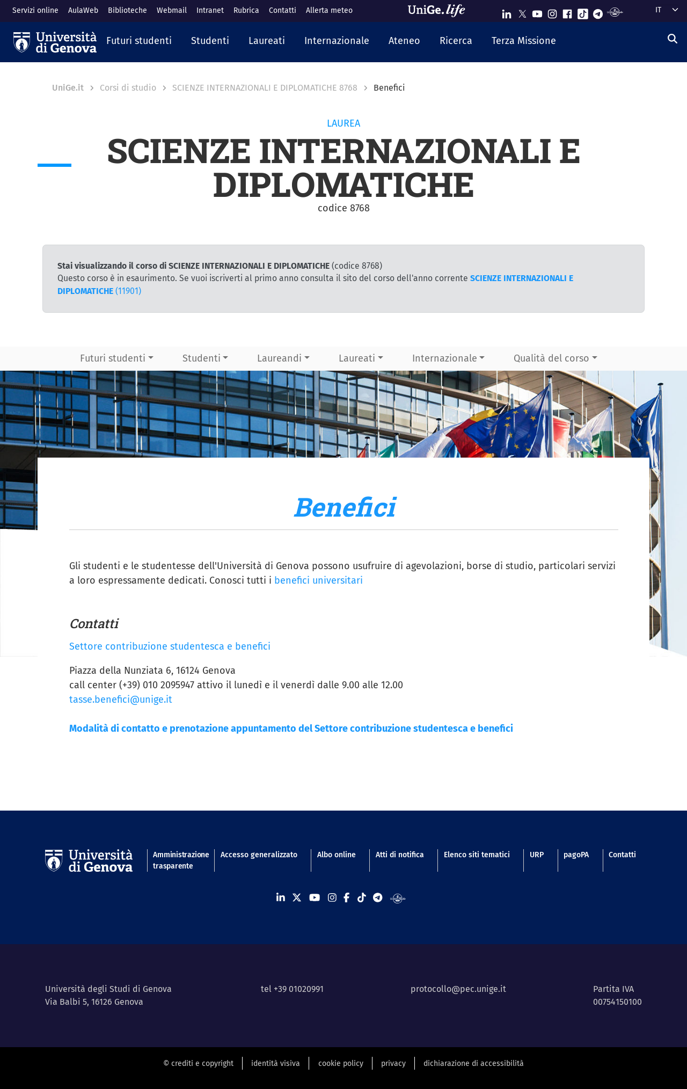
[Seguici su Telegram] (598, 11)
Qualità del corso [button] (551, 358)
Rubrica (246, 10)
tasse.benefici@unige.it (120, 699)
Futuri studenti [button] (112, 358)
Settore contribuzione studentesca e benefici (170, 646)
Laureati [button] (357, 358)
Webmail (172, 10)
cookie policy (340, 1063)
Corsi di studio (128, 88)
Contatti (282, 10)
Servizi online (35, 10)
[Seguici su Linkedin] (507, 11)
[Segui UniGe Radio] (615, 11)
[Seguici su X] (522, 11)
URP (537, 854)
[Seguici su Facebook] (567, 11)
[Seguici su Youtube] (537, 11)
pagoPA (576, 854)
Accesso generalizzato (259, 854)
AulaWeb (83, 10)
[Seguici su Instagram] (552, 11)
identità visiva (275, 1063)
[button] (139, 42)
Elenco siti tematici (477, 854)
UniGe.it (68, 88)
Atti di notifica (400, 854)
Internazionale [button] (444, 358)
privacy (393, 1063)
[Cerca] (672, 39)
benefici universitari (318, 580)
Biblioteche (127, 10)
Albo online (336, 854)
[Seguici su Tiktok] (583, 11)
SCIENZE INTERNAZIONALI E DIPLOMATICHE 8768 (264, 88)
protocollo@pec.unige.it (458, 989)
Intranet (210, 10)
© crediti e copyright (198, 1063)
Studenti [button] (201, 358)
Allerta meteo (329, 10)
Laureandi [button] (279, 358)
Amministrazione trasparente (176, 860)
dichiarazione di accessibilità (473, 1063)
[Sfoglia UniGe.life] (440, 10)
